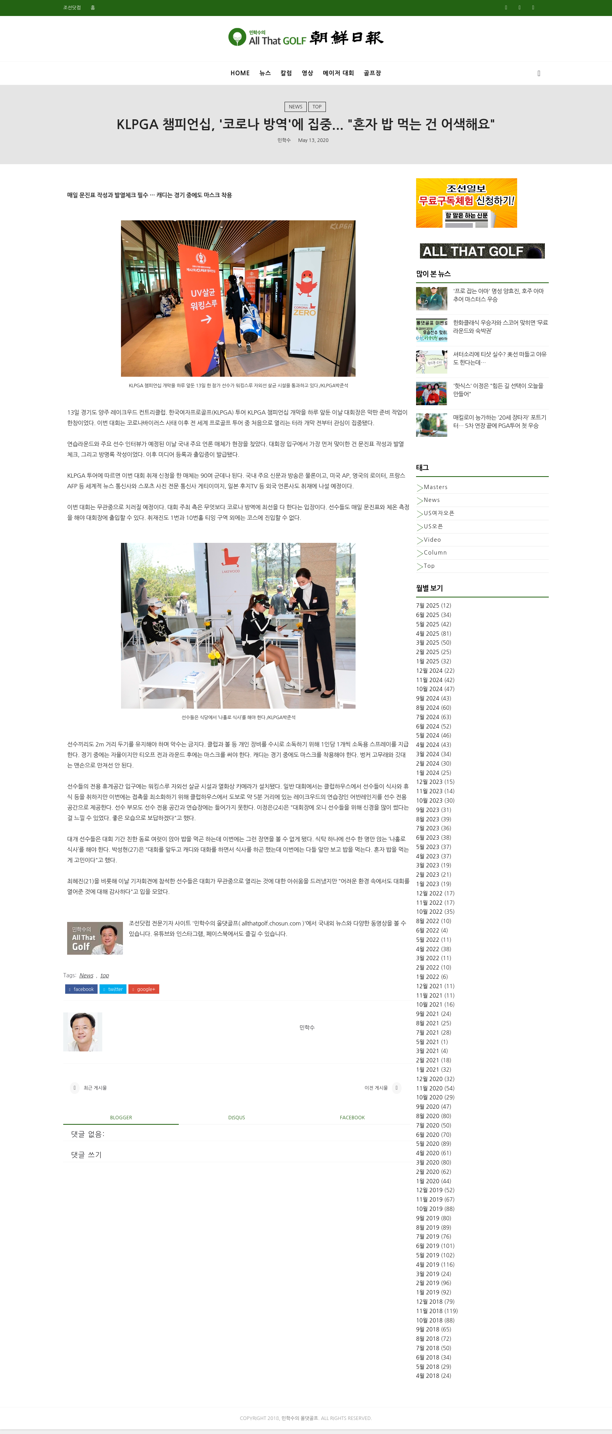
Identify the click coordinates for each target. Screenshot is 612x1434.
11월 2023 (415, 795)
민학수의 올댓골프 (300, 1423)
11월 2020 (415, 1092)
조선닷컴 (86, 7)
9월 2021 (413, 1018)
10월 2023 (415, 804)
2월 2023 (413, 878)
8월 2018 (413, 1342)
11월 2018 (415, 1314)
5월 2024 (413, 739)
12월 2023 (415, 786)
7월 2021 (413, 1036)
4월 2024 (413, 749)
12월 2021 (415, 990)
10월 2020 (415, 1101)
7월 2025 (413, 609)
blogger (129, 1144)
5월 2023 (413, 851)
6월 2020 (413, 1138)
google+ (158, 1012)
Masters (421, 490)
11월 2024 (415, 683)
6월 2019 (413, 1250)
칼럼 (286, 72)
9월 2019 (413, 1222)
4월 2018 (413, 1380)
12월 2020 (415, 1083)
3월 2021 (413, 1055)
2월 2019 (413, 1287)
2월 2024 (413, 767)
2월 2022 (413, 971)
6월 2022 (413, 934)
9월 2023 (413, 813)
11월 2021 (415, 999)
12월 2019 (415, 1194)
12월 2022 (415, 897)
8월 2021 (413, 1027)
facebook (96, 1012)
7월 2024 (413, 720)
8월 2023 (413, 823)
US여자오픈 (424, 517)
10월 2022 (415, 915)
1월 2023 (413, 888)
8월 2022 (413, 925)
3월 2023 (413, 869)
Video (418, 543)
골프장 (372, 72)
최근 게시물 (109, 1113)
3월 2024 (413, 758)
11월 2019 (415, 1203)
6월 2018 (413, 1361)
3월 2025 (413, 646)
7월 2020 (413, 1129)
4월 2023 (413, 860)
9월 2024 (413, 702)
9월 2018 (413, 1333)
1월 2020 (413, 1185)
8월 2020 (413, 1120)
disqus (231, 1144)
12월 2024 (415, 674)
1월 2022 (413, 981)
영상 (307, 72)
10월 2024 (415, 693)
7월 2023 (413, 832)
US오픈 (419, 530)
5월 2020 (413, 1147)
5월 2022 (413, 944)
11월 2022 (415, 906)
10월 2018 (415, 1324)
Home (240, 72)
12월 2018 (415, 1305)
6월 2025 (413, 619)
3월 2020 (413, 1166)
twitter (127, 1012)
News (295, 108)
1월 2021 (413, 1073)
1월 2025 (413, 665)
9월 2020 (413, 1110)
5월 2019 (413, 1259)
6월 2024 (413, 730)
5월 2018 (413, 1370)
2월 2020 (413, 1176)
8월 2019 (413, 1231)
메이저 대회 (338, 72)
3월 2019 (413, 1277)
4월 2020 (413, 1157)
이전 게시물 (351, 1113)
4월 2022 (413, 952)
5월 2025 (413, 628)
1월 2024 (413, 776)
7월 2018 (413, 1352)
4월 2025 (413, 637)
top (317, 108)
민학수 (284, 142)
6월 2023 (413, 841)
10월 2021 (415, 1008)
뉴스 (265, 72)
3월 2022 (413, 962)
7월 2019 (413, 1240)
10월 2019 (415, 1213)
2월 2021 (413, 1064)
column (421, 556)
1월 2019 (413, 1296)
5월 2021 (413, 1045)
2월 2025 (413, 656)
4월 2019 (413, 1268)
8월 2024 (413, 711)
